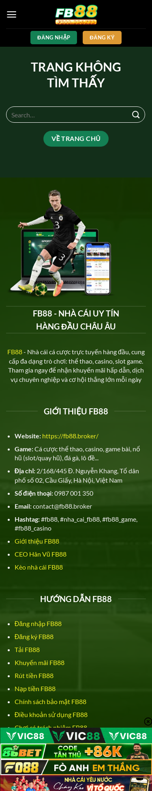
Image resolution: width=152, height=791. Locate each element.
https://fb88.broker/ (70, 436)
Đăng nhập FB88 (38, 623)
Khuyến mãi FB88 (39, 662)
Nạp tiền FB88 (35, 688)
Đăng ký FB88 (34, 636)
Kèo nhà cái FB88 (39, 567)
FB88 (14, 351)
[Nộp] (136, 114)
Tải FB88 (27, 649)
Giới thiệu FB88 (37, 541)
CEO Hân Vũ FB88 (40, 554)
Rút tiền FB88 (34, 675)
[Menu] (11, 14)
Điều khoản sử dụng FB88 (51, 714)
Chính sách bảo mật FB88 (50, 701)
